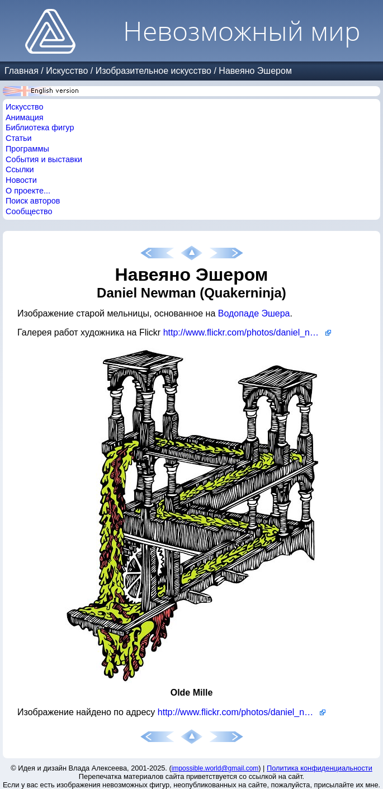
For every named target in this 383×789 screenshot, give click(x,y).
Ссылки (20, 169)
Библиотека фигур (40, 127)
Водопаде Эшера (254, 313)
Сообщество (29, 211)
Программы (27, 148)
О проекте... (28, 190)
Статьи (19, 138)
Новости (21, 180)
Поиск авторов (33, 200)
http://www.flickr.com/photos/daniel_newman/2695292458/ (241, 712)
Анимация (25, 117)
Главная (21, 70)
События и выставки (44, 159)
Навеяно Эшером (255, 70)
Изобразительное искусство (153, 70)
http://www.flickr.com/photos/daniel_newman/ (247, 332)
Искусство (67, 70)
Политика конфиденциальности (319, 768)
